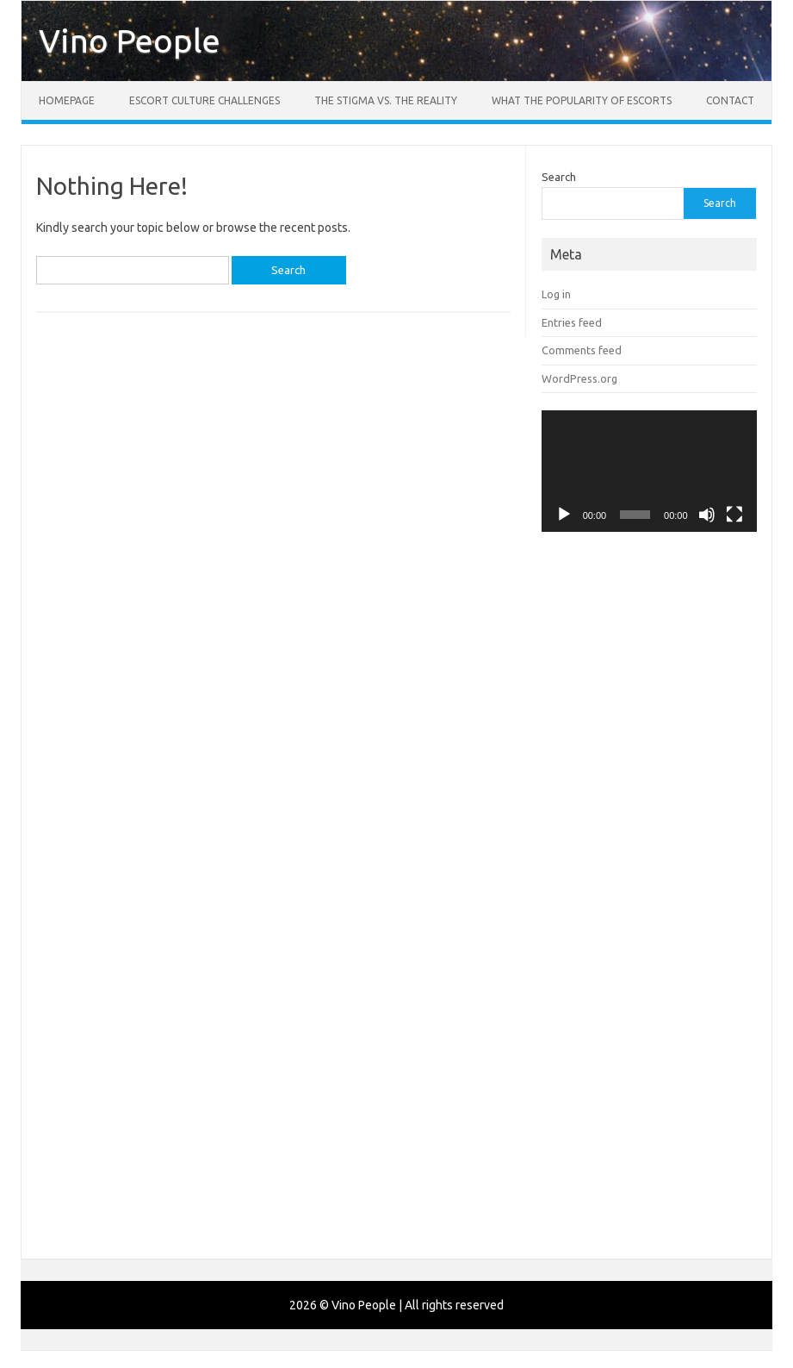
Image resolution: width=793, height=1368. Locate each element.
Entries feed (572, 322)
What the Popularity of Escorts (582, 100)
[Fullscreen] (734, 514)
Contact (730, 100)
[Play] (564, 514)
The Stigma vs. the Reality (385, 100)
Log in (556, 294)
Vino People (129, 40)
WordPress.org (579, 378)
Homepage (67, 100)
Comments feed (582, 350)
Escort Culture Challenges (204, 100)
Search (559, 177)
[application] (649, 471)
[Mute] (707, 514)
